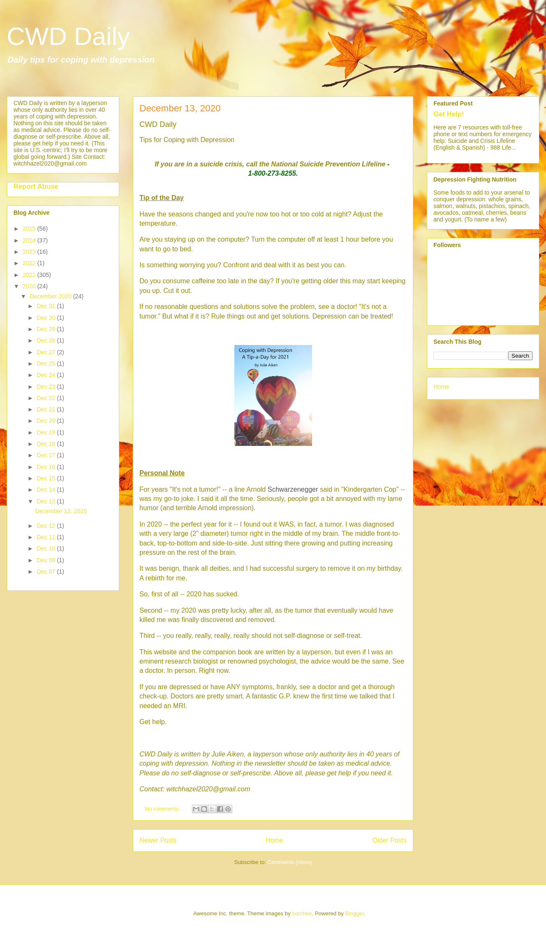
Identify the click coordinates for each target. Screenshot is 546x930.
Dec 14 (47, 489)
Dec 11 (47, 537)
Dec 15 (47, 478)
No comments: (163, 809)
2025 (30, 228)
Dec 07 (47, 571)
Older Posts (390, 840)
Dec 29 (47, 329)
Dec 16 (47, 467)
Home (275, 840)
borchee (302, 913)
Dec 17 (47, 455)
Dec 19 (47, 432)
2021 (30, 274)
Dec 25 (47, 363)
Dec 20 (47, 420)
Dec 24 (47, 374)
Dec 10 (47, 548)
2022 (30, 263)
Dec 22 (47, 398)
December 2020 (51, 296)
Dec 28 (47, 340)
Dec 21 (47, 409)
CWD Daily (68, 36)
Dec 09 (47, 560)
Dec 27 (47, 352)
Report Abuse (35, 186)
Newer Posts (157, 840)
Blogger (354, 913)
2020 (30, 286)
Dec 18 (47, 443)
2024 (30, 240)
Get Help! (448, 114)
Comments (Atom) (290, 862)
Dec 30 (47, 317)
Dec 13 (47, 501)
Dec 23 (47, 386)
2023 (30, 251)
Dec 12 (47, 525)
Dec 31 (47, 306)
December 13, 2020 (179, 108)
